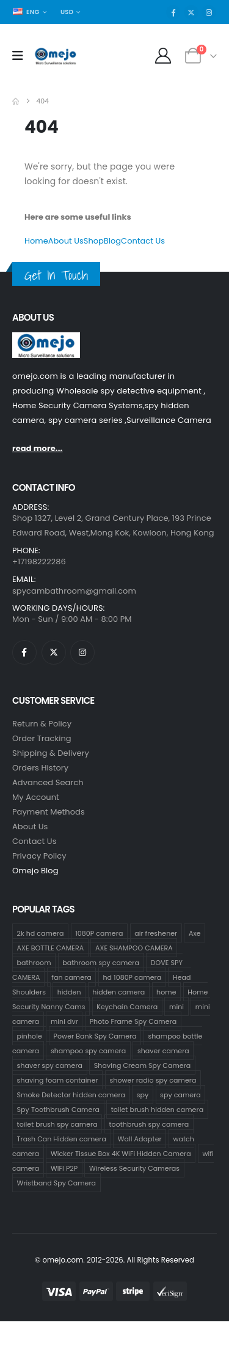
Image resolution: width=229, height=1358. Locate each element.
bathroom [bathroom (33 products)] (34, 963)
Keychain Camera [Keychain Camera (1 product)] (127, 1007)
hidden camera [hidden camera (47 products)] (118, 992)
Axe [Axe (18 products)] (195, 933)
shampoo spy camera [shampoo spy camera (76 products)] (88, 1051)
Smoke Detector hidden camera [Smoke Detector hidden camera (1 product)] (71, 1095)
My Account (35, 797)
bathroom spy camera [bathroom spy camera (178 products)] (100, 963)
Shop (94, 241)
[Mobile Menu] (21, 55)
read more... (37, 448)
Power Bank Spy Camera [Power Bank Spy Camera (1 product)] (95, 1036)
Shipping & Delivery (50, 753)
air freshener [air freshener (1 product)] (155, 933)
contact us (34, 841)
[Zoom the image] (46, 339)
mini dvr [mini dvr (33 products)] (64, 1021)
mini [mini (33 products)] (176, 1007)
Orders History (40, 768)
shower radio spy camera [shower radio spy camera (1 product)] (153, 1080)
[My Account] (163, 56)
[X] (191, 12)
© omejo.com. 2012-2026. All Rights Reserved (114, 1260)
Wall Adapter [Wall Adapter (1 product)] (140, 1139)
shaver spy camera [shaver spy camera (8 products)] (49, 1065)
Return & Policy (41, 723)
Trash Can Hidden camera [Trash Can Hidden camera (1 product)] (61, 1139)
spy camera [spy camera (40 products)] (180, 1095)
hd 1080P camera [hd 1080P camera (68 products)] (132, 977)
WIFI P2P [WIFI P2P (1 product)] (64, 1168)
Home (36, 241)
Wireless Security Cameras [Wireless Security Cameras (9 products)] (134, 1168)
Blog (112, 241)
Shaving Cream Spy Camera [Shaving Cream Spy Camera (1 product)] (142, 1065)
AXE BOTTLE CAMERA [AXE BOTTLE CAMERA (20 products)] (50, 948)
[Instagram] (209, 12)
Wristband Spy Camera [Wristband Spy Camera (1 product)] (56, 1183)
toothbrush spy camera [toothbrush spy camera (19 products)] (149, 1124)
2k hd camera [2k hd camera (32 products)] (40, 933)
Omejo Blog (35, 870)
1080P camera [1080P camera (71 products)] (99, 933)
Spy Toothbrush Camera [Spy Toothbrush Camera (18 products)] (58, 1109)
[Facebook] (173, 12)
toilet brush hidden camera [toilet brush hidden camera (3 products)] (157, 1109)
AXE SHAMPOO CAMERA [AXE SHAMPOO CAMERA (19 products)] (134, 948)
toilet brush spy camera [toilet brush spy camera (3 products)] (57, 1124)
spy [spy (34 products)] (143, 1095)
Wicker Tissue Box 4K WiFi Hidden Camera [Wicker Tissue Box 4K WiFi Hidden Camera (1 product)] (121, 1153)
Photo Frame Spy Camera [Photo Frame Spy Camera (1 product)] (133, 1021)
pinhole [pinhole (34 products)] (29, 1036)
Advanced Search (48, 782)
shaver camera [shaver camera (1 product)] (163, 1051)
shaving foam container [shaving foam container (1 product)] (57, 1080)
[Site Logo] (55, 56)
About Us (66, 241)
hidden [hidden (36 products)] (69, 992)
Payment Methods (48, 812)
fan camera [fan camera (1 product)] (71, 977)
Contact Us (143, 241)
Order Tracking (41, 738)
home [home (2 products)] (166, 992)
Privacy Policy (39, 856)
